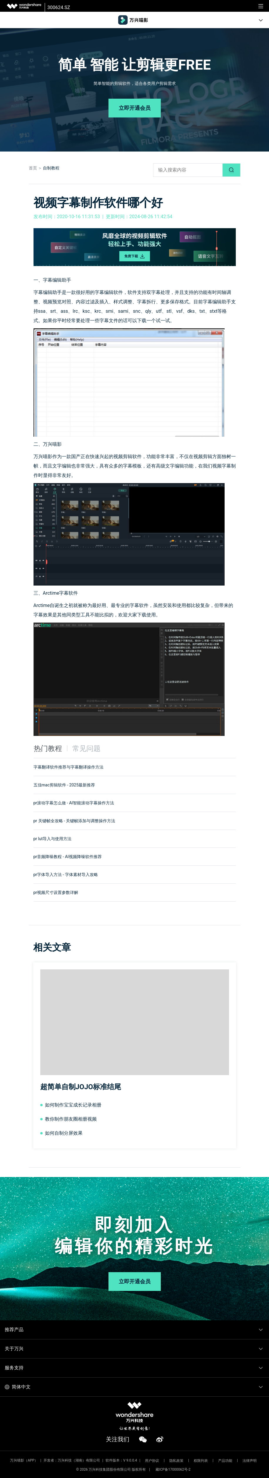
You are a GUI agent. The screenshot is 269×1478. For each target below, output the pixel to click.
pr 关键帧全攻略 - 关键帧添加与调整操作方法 (75, 820)
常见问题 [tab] (86, 748)
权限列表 (201, 1461)
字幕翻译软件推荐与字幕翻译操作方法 (68, 767)
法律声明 (250, 1461)
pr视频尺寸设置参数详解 (56, 892)
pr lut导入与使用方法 (53, 838)
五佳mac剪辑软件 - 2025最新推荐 (64, 785)
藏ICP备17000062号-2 (173, 1469)
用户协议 (152, 1461)
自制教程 (51, 168)
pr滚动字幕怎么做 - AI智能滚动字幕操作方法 (74, 803)
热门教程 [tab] (48, 748)
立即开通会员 (135, 108)
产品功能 (225, 1461)
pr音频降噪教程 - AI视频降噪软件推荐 (68, 856)
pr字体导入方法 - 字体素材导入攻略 (66, 874)
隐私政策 (176, 1461)
